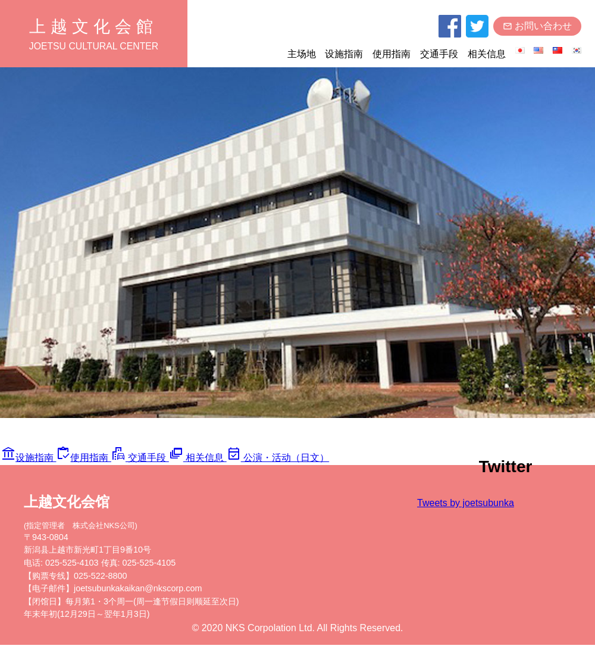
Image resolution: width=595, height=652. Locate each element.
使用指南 (390, 56)
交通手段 (438, 56)
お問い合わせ (536, 28)
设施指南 (343, 56)
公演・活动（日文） (277, 465)
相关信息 (485, 56)
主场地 (300, 56)
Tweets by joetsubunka (488, 509)
